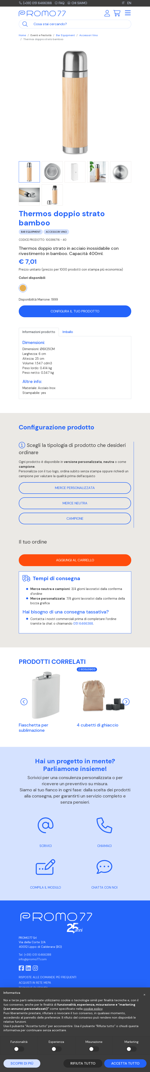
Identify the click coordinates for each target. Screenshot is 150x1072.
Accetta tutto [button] (125, 1063)
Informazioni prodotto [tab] (38, 332)
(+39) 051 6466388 (35, 3)
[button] (144, 994)
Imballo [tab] (68, 332)
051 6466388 (83, 623)
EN (129, 3)
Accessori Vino (88, 35)
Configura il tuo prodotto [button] (75, 311)
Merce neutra (75, 503)
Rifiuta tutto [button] (82, 1063)
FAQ (60, 3)
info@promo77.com (33, 959)
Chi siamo (77, 3)
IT (124, 3)
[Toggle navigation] (127, 13)
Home (22, 35)
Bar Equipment (65, 35)
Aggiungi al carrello (75, 560)
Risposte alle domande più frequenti (47, 977)
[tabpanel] (75, 367)
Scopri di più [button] (21, 1063)
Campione (75, 518)
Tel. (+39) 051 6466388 (35, 955)
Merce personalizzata (75, 488)
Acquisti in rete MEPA (35, 983)
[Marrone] (23, 288)
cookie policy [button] (93, 1009)
